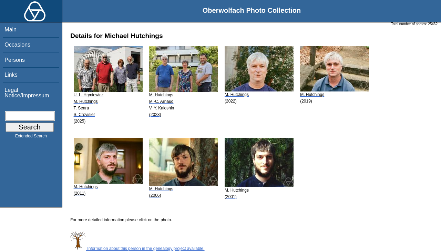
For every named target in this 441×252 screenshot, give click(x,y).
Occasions (17, 45)
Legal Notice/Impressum (26, 92)
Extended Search (31, 137)
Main (10, 29)
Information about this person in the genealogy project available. (137, 248)
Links (10, 75)
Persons (14, 60)
